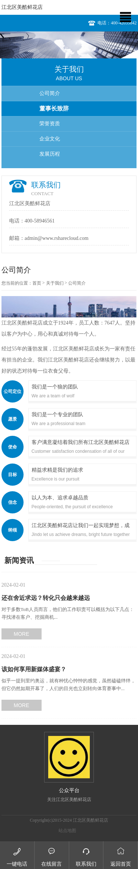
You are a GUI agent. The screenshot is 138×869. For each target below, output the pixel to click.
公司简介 (49, 93)
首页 (36, 283)
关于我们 (55, 283)
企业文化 (49, 139)
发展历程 (49, 154)
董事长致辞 (54, 108)
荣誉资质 (49, 123)
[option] (69, 44)
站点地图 (67, 830)
